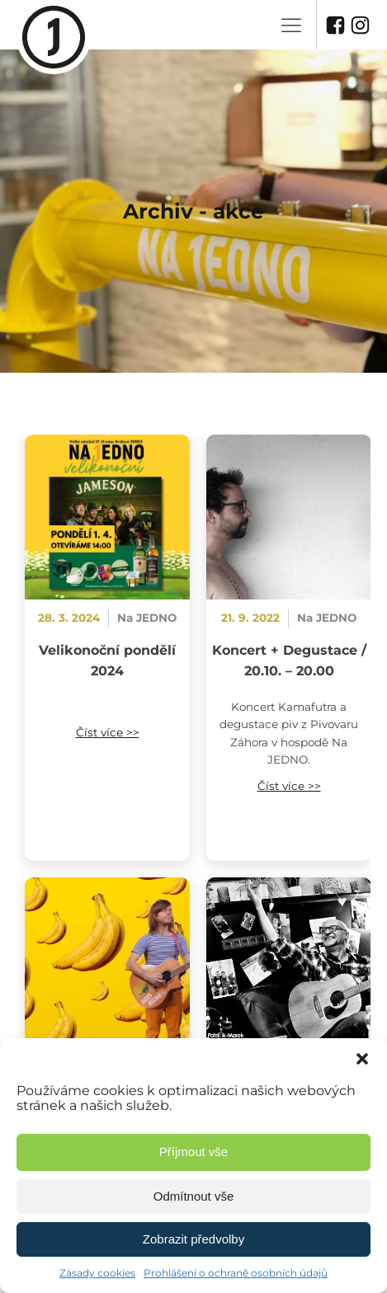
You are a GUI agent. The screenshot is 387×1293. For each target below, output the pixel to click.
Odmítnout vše (193, 1196)
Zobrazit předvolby (193, 1239)
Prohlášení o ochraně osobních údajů (236, 1273)
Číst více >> (107, 732)
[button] (362, 1059)
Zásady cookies (97, 1273)
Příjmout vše (193, 1152)
